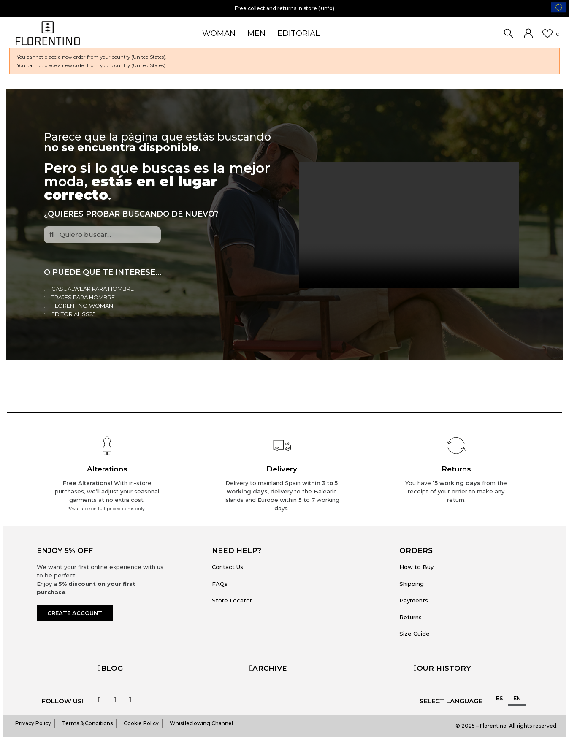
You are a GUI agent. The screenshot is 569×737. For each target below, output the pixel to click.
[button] (75, 613)
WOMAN (219, 33)
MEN (256, 33)
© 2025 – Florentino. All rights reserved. (506, 726)
